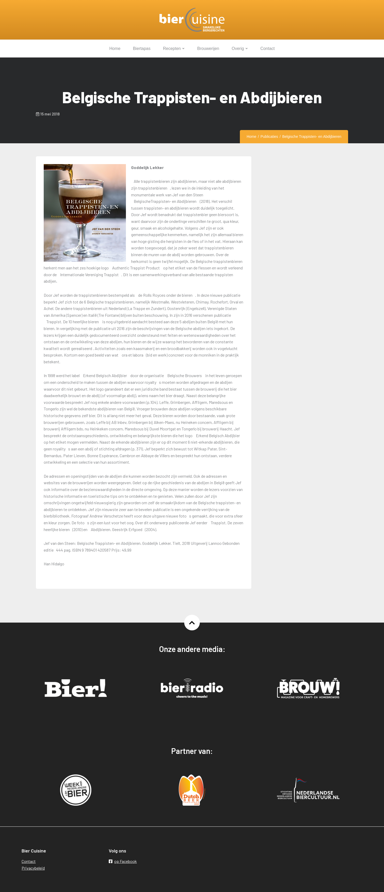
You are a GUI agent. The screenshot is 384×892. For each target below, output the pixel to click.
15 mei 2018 (48, 114)
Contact (29, 861)
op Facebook (123, 861)
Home (251, 136)
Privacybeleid (33, 867)
